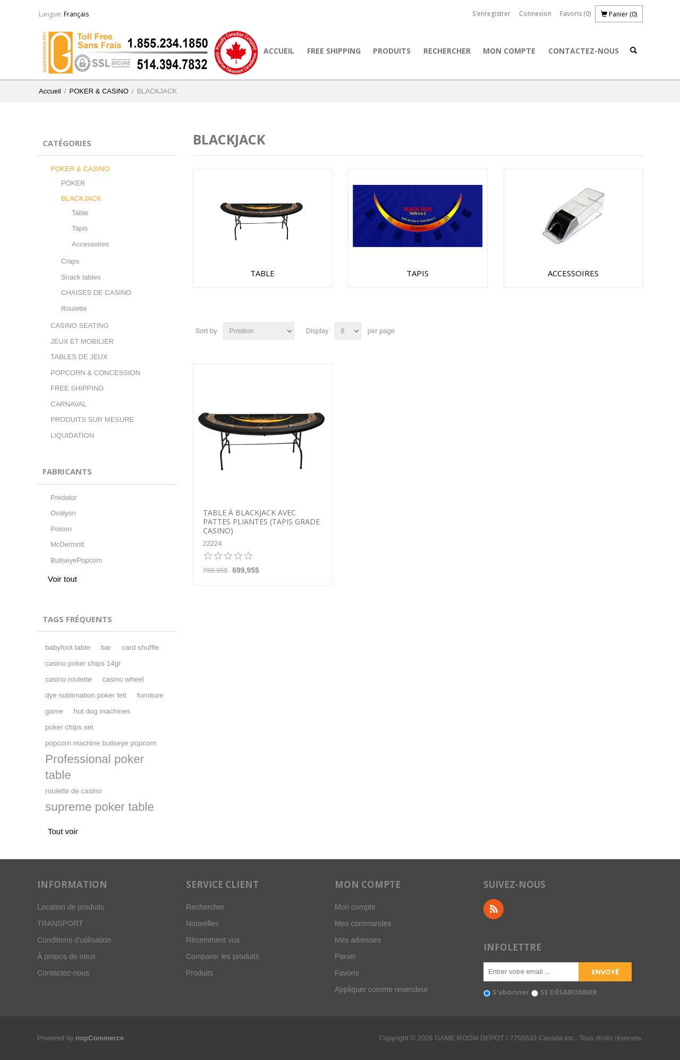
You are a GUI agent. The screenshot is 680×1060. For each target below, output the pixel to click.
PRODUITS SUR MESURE (92, 419)
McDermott (67, 544)
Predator (63, 498)
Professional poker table (94, 767)
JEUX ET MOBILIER (82, 341)
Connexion (535, 13)
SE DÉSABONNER (568, 992)
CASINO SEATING (79, 325)
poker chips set (69, 727)
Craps (70, 261)
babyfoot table (67, 647)
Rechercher (447, 51)
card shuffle (140, 647)
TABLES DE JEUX (78, 357)
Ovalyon (63, 513)
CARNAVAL (68, 404)
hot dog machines (102, 711)
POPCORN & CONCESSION (95, 373)
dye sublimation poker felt (85, 695)
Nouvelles (202, 923)
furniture (150, 695)
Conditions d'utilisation (74, 940)
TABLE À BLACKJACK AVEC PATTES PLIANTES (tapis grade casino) (261, 521)
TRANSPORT (60, 923)
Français (76, 14)
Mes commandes (363, 923)
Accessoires (90, 244)
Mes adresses (358, 940)
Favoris (347, 973)
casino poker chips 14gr (83, 663)
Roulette (74, 308)
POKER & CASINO (99, 91)
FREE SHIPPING (334, 51)
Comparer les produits (222, 956)
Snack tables (80, 277)
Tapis (80, 228)
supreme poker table (99, 806)
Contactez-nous (583, 51)
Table (80, 213)
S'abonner (510, 992)
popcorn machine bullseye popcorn (100, 743)
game (54, 711)
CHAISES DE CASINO (96, 292)
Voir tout (62, 578)
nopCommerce (99, 1038)
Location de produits (70, 907)
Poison (61, 529)
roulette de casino (73, 791)
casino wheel (123, 679)
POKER (73, 183)
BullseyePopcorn (76, 560)
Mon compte (509, 51)
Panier (345, 956)
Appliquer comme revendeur (381, 989)
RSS (493, 909)
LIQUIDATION (72, 435)
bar (106, 647)
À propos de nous (66, 956)
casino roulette (68, 679)
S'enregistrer (491, 13)
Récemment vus (213, 940)
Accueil (279, 51)
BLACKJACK (81, 198)
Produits (392, 51)
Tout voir (63, 831)
